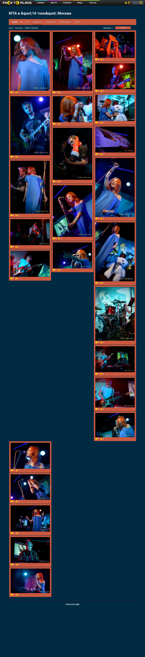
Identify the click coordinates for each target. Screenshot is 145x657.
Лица (79, 3)
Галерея (67, 3)
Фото (11, 28)
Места (54, 3)
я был (123, 28)
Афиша (40, 3)
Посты (92, 3)
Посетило (107, 28)
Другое (77, 22)
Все (27, 22)
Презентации (65, 22)
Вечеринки (50, 22)
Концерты (37, 22)
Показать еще (72, 604)
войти (129, 2)
